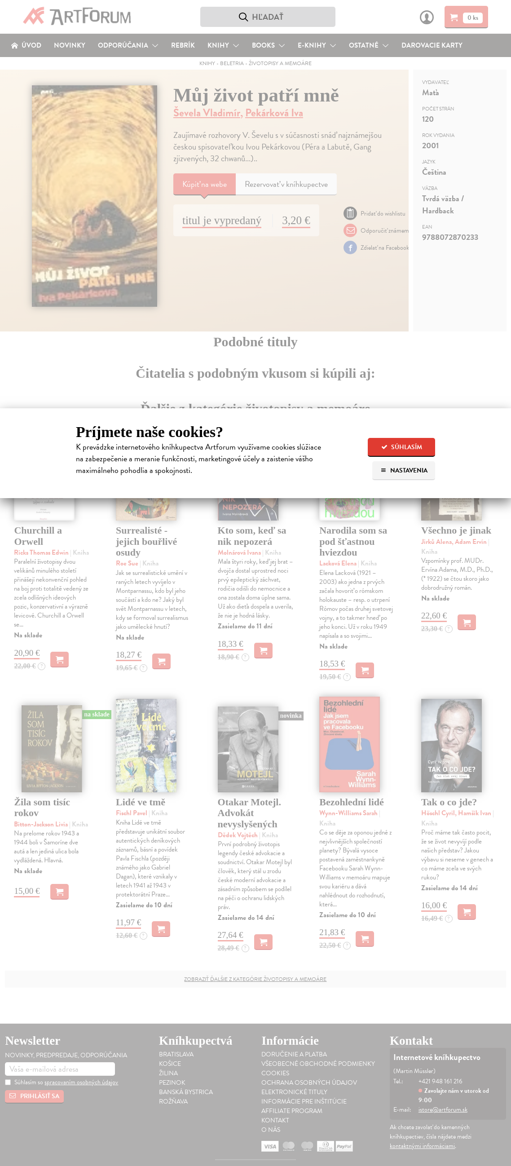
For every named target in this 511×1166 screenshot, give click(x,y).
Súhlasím (401, 447)
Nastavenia (403, 470)
